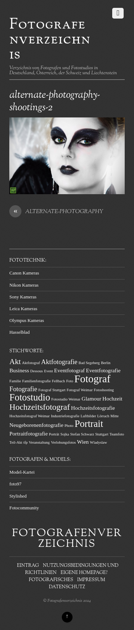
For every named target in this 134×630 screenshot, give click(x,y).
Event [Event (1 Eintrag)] (48, 371)
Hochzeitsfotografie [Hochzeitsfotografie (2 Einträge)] (93, 408)
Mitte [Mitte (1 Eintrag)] (114, 416)
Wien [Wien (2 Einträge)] (83, 442)
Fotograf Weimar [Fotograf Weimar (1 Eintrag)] (80, 390)
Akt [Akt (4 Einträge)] (15, 361)
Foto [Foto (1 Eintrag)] (69, 381)
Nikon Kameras (24, 285)
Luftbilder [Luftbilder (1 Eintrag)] (88, 416)
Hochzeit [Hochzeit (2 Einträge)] (113, 398)
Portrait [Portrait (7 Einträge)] (89, 423)
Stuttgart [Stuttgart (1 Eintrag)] (101, 434)
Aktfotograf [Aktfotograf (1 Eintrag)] (31, 363)
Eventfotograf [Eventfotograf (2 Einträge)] (69, 370)
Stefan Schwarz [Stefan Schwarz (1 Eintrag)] (82, 434)
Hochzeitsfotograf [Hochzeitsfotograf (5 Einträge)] (39, 407)
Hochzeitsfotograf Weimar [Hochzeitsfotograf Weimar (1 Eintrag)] (29, 416)
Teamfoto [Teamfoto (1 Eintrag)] (116, 434)
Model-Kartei (22, 472)
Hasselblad (19, 332)
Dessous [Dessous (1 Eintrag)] (36, 371)
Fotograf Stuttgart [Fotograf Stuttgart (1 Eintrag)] (51, 390)
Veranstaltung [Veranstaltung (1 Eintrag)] (39, 442)
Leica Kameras (23, 308)
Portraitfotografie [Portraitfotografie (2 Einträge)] (28, 433)
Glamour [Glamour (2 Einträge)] (91, 398)
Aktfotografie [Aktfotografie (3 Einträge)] (59, 362)
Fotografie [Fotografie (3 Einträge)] (23, 389)
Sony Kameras (22, 296)
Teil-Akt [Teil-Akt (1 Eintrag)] (15, 442)
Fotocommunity (24, 507)
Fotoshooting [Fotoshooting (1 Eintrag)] (104, 390)
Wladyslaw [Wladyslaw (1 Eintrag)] (98, 442)
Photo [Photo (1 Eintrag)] (69, 426)
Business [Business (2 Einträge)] (19, 370)
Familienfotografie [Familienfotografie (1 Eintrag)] (36, 381)
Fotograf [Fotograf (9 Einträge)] (92, 378)
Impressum (91, 580)
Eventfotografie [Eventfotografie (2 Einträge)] (103, 370)
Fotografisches (51, 580)
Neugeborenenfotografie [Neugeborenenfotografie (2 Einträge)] (36, 425)
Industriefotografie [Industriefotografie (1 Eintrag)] (65, 416)
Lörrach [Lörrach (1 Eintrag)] (103, 416)
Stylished (17, 496)
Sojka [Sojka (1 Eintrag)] (64, 434)
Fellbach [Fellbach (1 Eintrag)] (58, 381)
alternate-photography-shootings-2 (54, 101)
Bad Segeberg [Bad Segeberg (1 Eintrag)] (89, 363)
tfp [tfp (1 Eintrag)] (25, 442)
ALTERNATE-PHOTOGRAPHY (56, 212)
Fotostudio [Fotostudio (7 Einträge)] (29, 397)
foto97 (15, 484)
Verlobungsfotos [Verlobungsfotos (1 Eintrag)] (63, 442)
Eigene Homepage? (84, 573)
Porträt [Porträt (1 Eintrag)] (54, 434)
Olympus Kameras (26, 320)
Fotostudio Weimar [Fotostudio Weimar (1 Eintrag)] (66, 399)
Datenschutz (67, 587)
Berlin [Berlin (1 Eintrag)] (105, 363)
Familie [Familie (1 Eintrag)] (15, 381)
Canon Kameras (24, 273)
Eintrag (28, 566)
